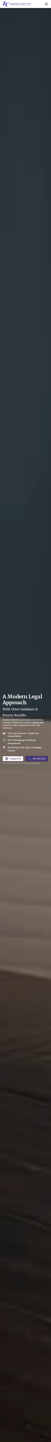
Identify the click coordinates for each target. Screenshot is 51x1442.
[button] (45, 4)
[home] (17, 3)
